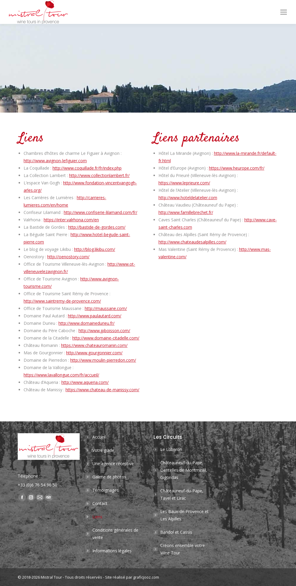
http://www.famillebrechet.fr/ (185, 212)
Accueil (99, 437)
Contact (99, 503)
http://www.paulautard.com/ (94, 316)
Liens (97, 517)
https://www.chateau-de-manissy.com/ (102, 389)
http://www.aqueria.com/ (85, 382)
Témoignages (105, 490)
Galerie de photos (109, 477)
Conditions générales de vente (115, 533)
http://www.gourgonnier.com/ (94, 353)
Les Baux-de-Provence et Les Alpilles (184, 515)
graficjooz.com (146, 577)
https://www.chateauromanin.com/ (94, 345)
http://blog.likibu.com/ (94, 249)
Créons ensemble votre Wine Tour (182, 549)
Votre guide (103, 450)
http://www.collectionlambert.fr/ (99, 175)
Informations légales (112, 550)
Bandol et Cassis (176, 532)
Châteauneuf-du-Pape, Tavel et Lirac (181, 494)
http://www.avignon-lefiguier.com (55, 160)
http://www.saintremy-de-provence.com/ (62, 301)
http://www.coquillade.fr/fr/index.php (87, 168)
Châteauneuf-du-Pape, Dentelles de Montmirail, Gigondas (183, 470)
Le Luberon (171, 449)
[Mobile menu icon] (283, 12)
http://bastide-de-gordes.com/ (96, 227)
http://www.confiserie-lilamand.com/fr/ (100, 212)
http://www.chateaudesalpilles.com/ (192, 242)
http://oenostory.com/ (68, 256)
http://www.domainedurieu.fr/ (86, 323)
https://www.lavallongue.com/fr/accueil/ (61, 375)
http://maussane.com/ (106, 308)
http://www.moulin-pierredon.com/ (103, 360)
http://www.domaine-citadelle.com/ (105, 338)
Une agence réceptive (113, 463)
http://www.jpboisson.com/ (104, 330)
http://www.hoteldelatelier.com (187, 197)
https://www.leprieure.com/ (184, 183)
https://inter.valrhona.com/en (71, 220)
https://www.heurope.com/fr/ (236, 168)
